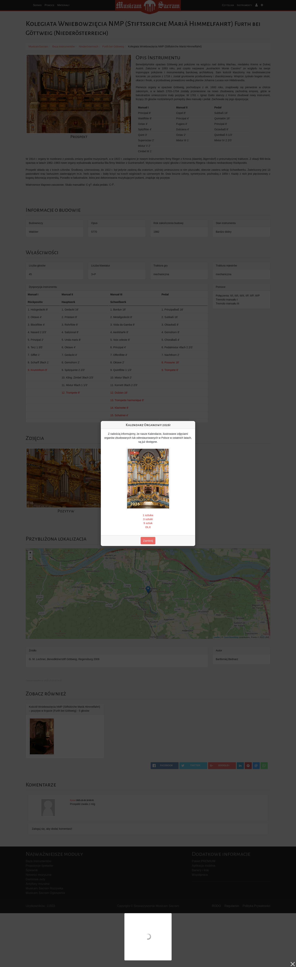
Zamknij (148, 540)
